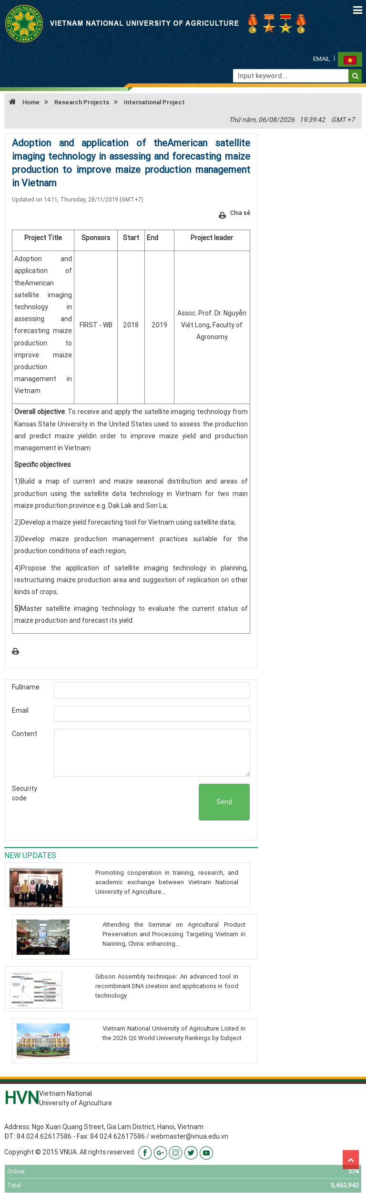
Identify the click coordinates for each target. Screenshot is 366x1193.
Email (321, 59)
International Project (154, 102)
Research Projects (81, 102)
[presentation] (126, 802)
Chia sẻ (240, 212)
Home (22, 102)
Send (224, 802)
